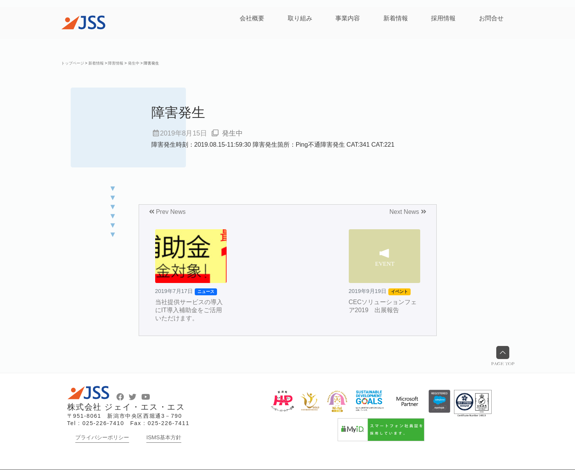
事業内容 (347, 18)
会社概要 (252, 18)
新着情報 (395, 18)
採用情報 (443, 18)
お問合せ (491, 18)
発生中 (232, 133)
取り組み (300, 18)
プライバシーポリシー (102, 437)
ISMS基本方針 (163, 437)
